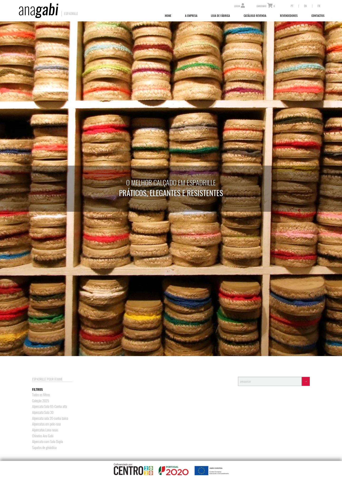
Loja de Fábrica (220, 16)
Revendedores (289, 16)
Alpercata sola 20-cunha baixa (50, 418)
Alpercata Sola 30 (42, 412)
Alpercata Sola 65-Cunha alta (49, 406)
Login (239, 6)
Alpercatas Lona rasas (45, 429)
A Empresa (191, 16)
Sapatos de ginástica (44, 447)
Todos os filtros (41, 394)
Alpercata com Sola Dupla (47, 441)
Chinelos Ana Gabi (42, 435)
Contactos (317, 16)
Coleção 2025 (40, 400)
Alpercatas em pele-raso (46, 423)
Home (168, 16)
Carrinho (265, 6)
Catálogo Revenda (255, 16)
